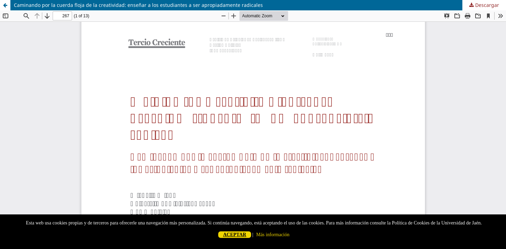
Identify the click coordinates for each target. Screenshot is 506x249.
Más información (273, 234)
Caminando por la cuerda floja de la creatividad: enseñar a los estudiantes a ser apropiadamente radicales (138, 5)
